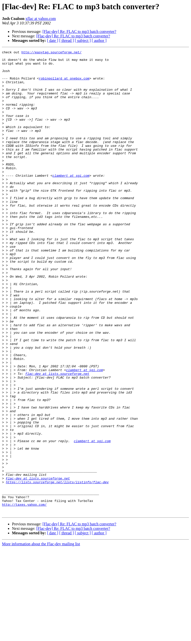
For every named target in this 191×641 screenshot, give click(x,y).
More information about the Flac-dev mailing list (41, 637)
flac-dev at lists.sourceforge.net (57, 438)
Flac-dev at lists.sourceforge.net (38, 564)
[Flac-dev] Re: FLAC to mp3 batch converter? (79, 31)
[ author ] (99, 40)
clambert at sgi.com (70, 201)
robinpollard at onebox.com (64, 84)
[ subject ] (83, 40)
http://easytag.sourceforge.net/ (51, 53)
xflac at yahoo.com (40, 18)
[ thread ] (66, 40)
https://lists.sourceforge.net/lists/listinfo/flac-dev (57, 568)
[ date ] (52, 40)
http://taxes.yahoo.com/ (24, 595)
